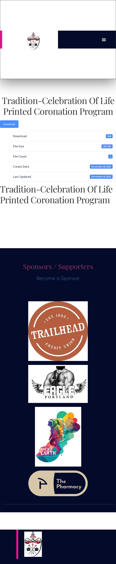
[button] (104, 39)
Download (9, 124)
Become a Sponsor (58, 278)
